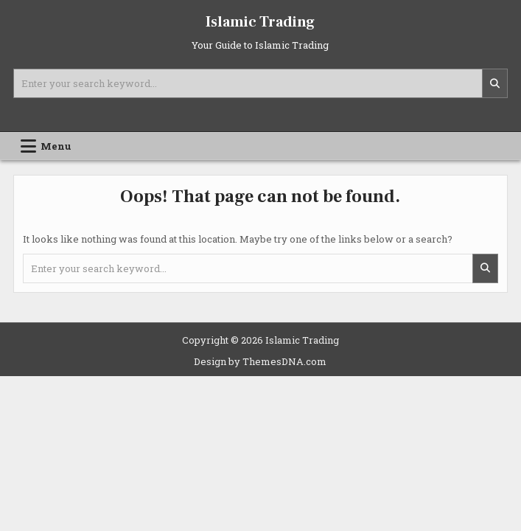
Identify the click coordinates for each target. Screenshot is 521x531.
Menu (56, 146)
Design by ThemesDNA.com (260, 361)
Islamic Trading (260, 22)
